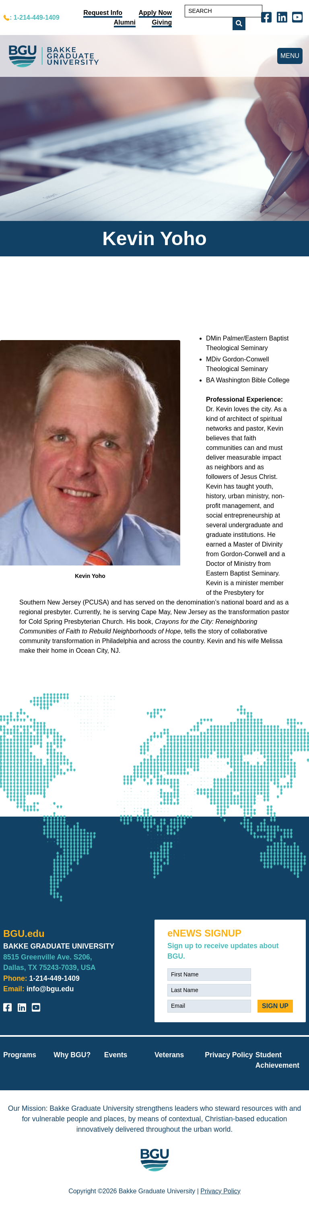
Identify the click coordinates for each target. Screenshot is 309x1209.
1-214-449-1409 (54, 978)
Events (116, 1055)
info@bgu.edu (50, 989)
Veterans (169, 1055)
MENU (289, 55)
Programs (19, 1055)
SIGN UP (275, 1006)
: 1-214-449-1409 (35, 17)
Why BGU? (72, 1055)
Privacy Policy (229, 1055)
